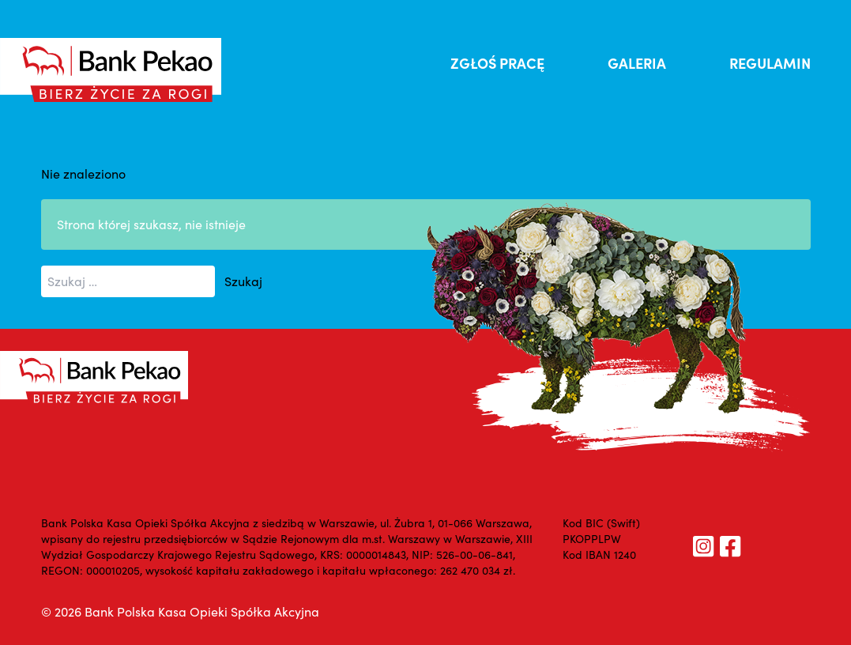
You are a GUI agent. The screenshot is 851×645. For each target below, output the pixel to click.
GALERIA (637, 63)
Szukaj (243, 281)
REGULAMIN (770, 63)
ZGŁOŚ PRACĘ (497, 63)
